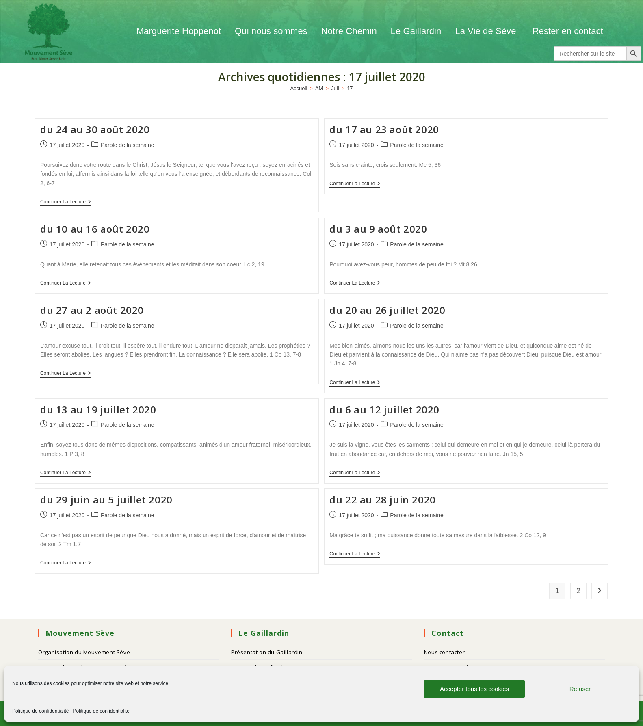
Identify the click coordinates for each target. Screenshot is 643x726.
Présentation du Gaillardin (267, 652)
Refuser (580, 688)
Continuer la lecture (65, 202)
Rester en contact (568, 31)
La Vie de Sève (486, 31)
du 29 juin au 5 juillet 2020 (106, 499)
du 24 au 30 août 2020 (95, 129)
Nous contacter (444, 652)
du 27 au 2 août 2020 (92, 310)
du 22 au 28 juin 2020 (382, 499)
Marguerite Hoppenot (178, 31)
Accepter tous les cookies (474, 688)
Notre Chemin (349, 31)
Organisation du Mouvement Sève (84, 652)
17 (350, 88)
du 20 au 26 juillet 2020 (387, 310)
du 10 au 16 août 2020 (95, 229)
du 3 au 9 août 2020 (378, 229)
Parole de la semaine (127, 145)
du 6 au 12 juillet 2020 (384, 409)
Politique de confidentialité (40, 711)
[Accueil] (298, 88)
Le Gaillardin (416, 31)
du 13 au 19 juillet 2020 (98, 409)
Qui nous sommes (271, 31)
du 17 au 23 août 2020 (384, 129)
